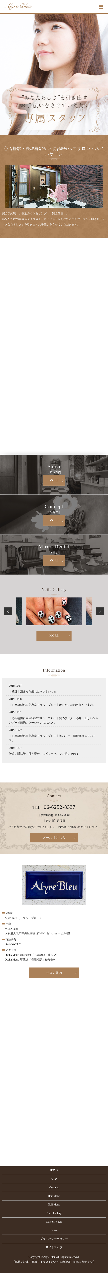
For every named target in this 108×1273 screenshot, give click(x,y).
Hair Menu (54, 1196)
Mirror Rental (54, 1221)
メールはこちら (54, 837)
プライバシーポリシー (54, 1238)
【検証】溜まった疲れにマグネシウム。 (34, 691)
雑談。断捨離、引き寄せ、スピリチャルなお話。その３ (44, 753)
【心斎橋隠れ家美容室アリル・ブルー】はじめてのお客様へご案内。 (52, 704)
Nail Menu (54, 1204)
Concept (54, 1187)
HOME (54, 1170)
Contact (54, 1230)
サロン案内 (54, 972)
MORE (54, 480)
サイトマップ (54, 1247)
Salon (54, 1178)
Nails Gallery (53, 1213)
